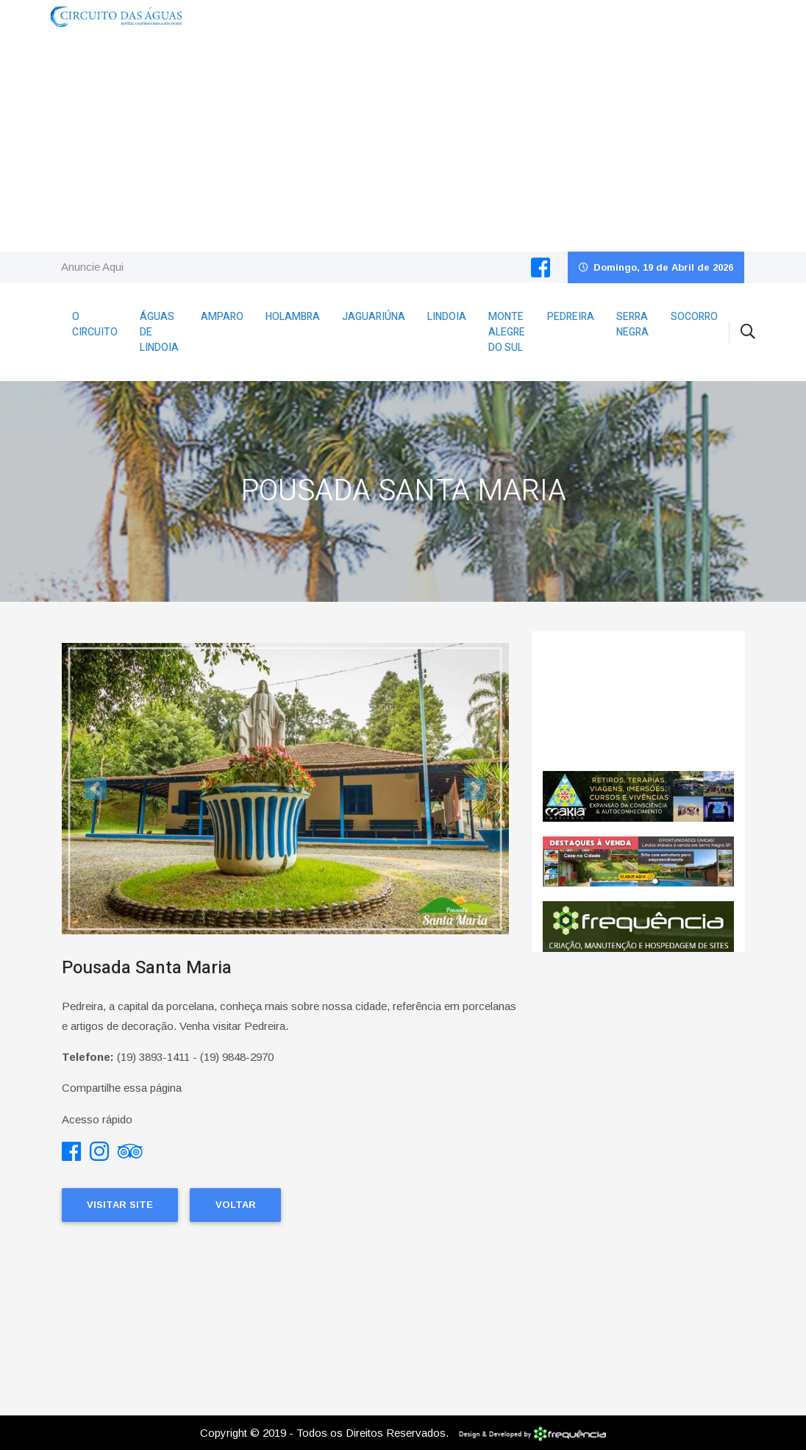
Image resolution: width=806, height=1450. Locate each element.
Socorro (694, 316)
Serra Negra (632, 324)
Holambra (292, 316)
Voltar (235, 1204)
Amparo (222, 316)
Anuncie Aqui (92, 266)
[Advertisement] (403, 141)
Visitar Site (120, 1204)
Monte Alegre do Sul (506, 332)
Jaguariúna (373, 316)
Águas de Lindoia (159, 332)
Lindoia (446, 316)
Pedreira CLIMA (638, 701)
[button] (95, 788)
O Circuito (95, 324)
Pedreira (570, 316)
